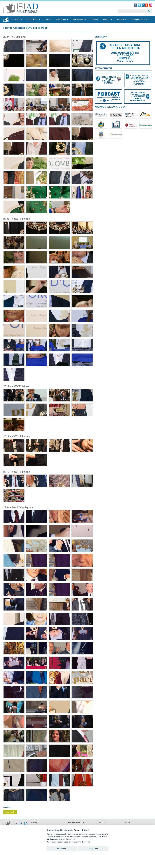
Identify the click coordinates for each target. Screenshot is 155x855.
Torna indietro (10, 812)
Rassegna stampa (138, 20)
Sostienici (120, 20)
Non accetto (61, 848)
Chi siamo (16, 20)
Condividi (6, 807)
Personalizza (52, 842)
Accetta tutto (93, 848)
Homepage (6, 19)
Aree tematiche (79, 20)
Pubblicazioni (61, 20)
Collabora (107, 20)
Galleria (94, 20)
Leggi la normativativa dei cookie (77, 842)
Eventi (47, 20)
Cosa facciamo (32, 20)
